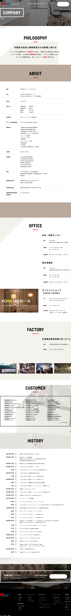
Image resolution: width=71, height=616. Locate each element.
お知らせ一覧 (64, 605)
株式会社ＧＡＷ (8, 416)
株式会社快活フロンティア (11, 400)
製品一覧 (20, 606)
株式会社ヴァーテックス (31, 414)
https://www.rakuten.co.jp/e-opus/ (58, 298)
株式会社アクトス (30, 416)
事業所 (19, 597)
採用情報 (63, 596)
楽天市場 (28, 596)
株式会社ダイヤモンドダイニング (12, 403)
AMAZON (29, 597)
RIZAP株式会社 (51, 400)
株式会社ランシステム (31, 400)
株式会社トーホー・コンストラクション (35, 403)
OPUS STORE (29, 599)
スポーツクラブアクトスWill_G (41, 596)
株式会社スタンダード (10, 405)
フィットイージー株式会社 (54, 403)
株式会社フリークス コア (31, 405)
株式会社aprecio (9, 401)
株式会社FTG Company (53, 418)
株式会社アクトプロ (30, 420)
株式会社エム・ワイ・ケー (11, 418)
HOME (1, 27)
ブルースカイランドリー (42, 602)
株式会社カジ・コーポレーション (33, 401)
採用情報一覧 (64, 597)
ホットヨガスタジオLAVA (41, 599)
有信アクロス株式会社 (53, 401)
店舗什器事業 (20, 602)
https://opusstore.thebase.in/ (57, 300)
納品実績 (20, 604)
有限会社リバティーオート (54, 420)
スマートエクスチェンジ (42, 603)
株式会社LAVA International (54, 416)
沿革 (19, 599)
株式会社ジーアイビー (31, 418)
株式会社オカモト (52, 405)
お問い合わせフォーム (66, 601)
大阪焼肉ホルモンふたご (42, 605)
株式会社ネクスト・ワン (53, 414)
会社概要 (20, 596)
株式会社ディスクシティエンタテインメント (15, 407)
